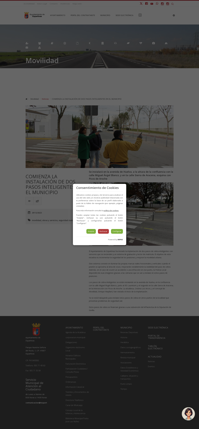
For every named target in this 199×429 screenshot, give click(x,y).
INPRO (120, 239)
